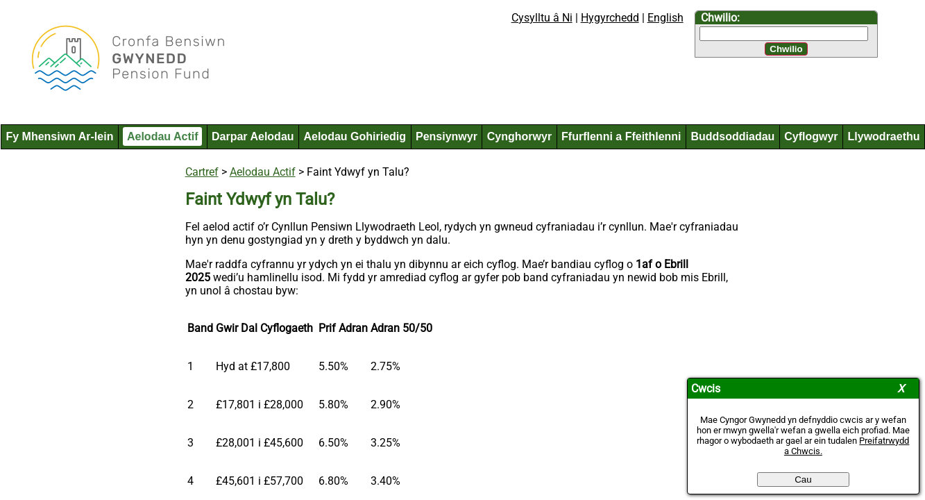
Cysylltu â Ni (541, 17)
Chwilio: (720, 17)
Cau (803, 479)
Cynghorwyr (519, 136)
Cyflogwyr (811, 136)
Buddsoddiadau (732, 136)
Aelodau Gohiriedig (354, 136)
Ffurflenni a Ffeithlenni (621, 136)
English (665, 17)
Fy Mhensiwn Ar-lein (59, 136)
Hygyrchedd (610, 17)
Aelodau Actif (162, 136)
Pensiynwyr (446, 136)
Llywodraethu (884, 136)
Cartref (202, 171)
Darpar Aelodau (253, 136)
